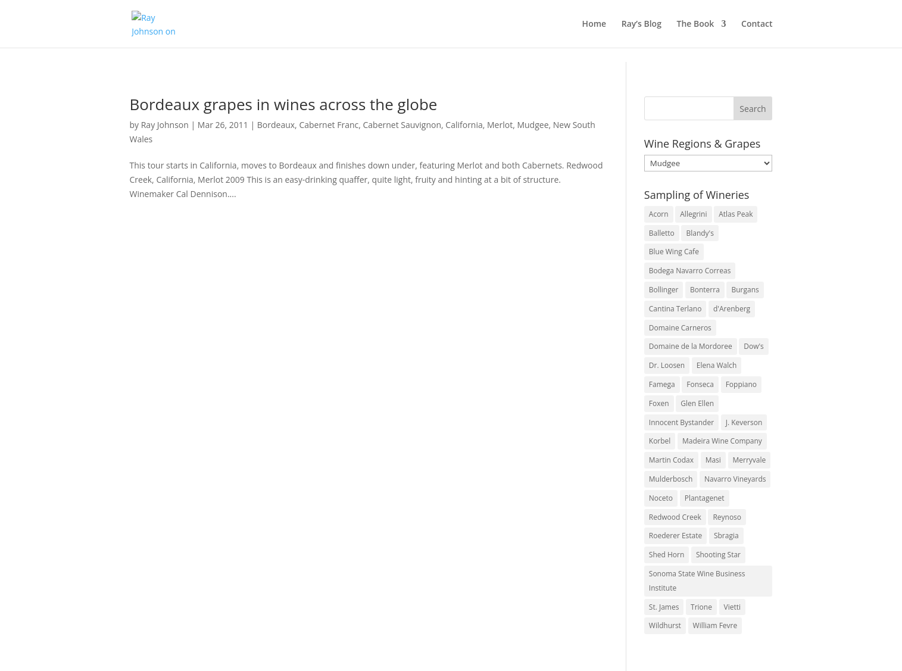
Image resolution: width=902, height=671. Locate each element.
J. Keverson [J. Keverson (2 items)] (744, 422)
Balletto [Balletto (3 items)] (662, 233)
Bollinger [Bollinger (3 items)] (664, 290)
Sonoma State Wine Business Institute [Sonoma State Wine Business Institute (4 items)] (697, 581)
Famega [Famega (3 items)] (662, 384)
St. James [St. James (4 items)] (664, 607)
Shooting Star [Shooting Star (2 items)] (718, 555)
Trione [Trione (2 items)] (701, 607)
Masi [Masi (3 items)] (713, 460)
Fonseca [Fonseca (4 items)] (700, 384)
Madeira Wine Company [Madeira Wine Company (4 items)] (722, 441)
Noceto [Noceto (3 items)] (661, 498)
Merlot (500, 124)
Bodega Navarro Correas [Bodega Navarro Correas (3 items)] (690, 271)
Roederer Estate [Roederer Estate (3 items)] (675, 535)
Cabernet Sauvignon (402, 124)
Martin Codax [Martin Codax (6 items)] (671, 460)
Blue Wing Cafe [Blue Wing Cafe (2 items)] (674, 251)
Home (594, 24)
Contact (756, 24)
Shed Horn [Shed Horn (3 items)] (666, 555)
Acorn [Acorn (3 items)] (659, 214)
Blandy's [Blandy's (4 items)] (700, 233)
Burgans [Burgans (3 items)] (745, 290)
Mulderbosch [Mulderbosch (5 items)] (671, 479)
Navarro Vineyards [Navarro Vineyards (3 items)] (735, 479)
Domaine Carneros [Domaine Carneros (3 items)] (680, 328)
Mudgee (532, 124)
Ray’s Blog (641, 24)
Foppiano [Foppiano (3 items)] (741, 384)
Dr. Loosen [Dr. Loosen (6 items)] (667, 365)
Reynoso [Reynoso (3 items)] (727, 517)
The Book (695, 24)
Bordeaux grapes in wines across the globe (284, 104)
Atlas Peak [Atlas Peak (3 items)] (736, 214)
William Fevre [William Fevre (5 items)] (715, 625)
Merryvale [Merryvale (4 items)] (749, 460)
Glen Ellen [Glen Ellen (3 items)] (697, 403)
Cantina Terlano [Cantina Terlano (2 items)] (675, 309)
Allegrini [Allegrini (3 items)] (693, 214)
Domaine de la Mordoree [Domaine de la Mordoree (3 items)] (690, 346)
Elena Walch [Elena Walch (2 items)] (716, 365)
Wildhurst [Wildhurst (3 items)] (665, 625)
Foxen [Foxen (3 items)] (659, 403)
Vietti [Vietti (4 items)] (732, 607)
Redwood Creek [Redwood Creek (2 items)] (675, 517)
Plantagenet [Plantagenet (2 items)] (705, 498)
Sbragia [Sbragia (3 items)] (726, 535)
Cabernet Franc (328, 124)
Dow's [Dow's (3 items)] (754, 346)
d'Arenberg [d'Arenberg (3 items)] (731, 309)
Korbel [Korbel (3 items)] (660, 441)
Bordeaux (276, 124)
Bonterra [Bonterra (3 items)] (705, 290)
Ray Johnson (165, 124)
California (463, 124)
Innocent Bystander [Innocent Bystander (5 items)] (681, 422)
